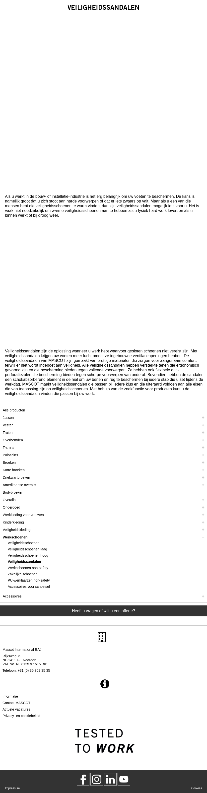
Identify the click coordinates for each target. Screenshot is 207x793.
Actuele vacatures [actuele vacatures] (16, 709)
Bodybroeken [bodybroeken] (13, 492)
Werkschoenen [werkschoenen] (15, 537)
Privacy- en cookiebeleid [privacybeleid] (21, 716)
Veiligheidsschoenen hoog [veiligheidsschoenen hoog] (28, 555)
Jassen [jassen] (8, 418)
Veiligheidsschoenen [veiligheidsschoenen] (24, 543)
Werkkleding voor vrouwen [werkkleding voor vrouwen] (23, 515)
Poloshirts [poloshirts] (10, 455)
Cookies (196, 788)
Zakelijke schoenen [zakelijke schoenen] (23, 574)
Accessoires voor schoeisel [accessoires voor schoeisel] (29, 587)
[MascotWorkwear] (83, 779)
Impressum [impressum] (12, 788)
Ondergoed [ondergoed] (11, 507)
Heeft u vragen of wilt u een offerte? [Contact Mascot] (103, 611)
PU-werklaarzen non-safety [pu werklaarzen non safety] (29, 580)
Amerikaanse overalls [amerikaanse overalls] (19, 485)
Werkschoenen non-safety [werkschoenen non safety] (28, 568)
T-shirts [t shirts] (8, 448)
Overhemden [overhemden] (13, 440)
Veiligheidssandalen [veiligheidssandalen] (24, 562)
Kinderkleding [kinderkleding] (13, 522)
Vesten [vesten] (8, 425)
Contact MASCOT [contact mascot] (16, 703)
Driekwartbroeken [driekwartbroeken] (16, 477)
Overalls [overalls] (9, 500)
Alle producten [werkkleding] (14, 410)
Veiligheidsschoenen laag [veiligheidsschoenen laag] (27, 549)
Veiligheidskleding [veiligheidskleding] (16, 530)
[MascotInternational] (124, 779)
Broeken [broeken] (9, 462)
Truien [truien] (7, 433)
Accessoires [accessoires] (12, 596)
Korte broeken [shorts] (14, 470)
